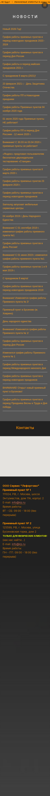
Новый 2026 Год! (12, 29)
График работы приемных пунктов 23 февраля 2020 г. (23, 183)
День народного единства (17, 321)
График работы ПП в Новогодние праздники (21, 97)
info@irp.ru (18, 502)
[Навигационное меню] (44, 5)
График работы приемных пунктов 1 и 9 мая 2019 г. (25, 268)
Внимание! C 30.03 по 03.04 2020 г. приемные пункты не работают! (22, 144)
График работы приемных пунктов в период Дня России (23, 54)
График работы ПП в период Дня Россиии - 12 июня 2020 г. (21, 132)
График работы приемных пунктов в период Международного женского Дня (24, 366)
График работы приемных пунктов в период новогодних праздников (23, 194)
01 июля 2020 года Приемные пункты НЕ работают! (23, 120)
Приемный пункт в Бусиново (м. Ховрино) (20, 311)
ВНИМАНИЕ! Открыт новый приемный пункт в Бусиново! (24, 389)
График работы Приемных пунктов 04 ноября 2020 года (24, 109)
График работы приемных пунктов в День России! (23, 245)
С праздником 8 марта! (15, 278)
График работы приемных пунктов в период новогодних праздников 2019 (23, 288)
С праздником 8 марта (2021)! (19, 75)
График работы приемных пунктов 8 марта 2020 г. (23, 171)
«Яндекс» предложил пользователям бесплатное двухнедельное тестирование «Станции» (23, 158)
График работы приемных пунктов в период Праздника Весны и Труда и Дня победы (25, 403)
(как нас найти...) (14, 540)
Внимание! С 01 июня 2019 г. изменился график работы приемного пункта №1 (25, 257)
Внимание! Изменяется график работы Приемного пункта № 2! (24, 300)
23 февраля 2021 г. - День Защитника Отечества (24, 85)
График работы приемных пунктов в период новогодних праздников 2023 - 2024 (24, 41)
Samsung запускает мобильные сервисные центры (20, 206)
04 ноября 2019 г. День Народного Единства (22, 218)
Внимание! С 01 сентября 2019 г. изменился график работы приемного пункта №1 (24, 231)
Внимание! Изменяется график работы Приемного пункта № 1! (24, 331)
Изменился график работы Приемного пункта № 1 (24, 354)
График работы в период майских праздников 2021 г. (21, 66)
